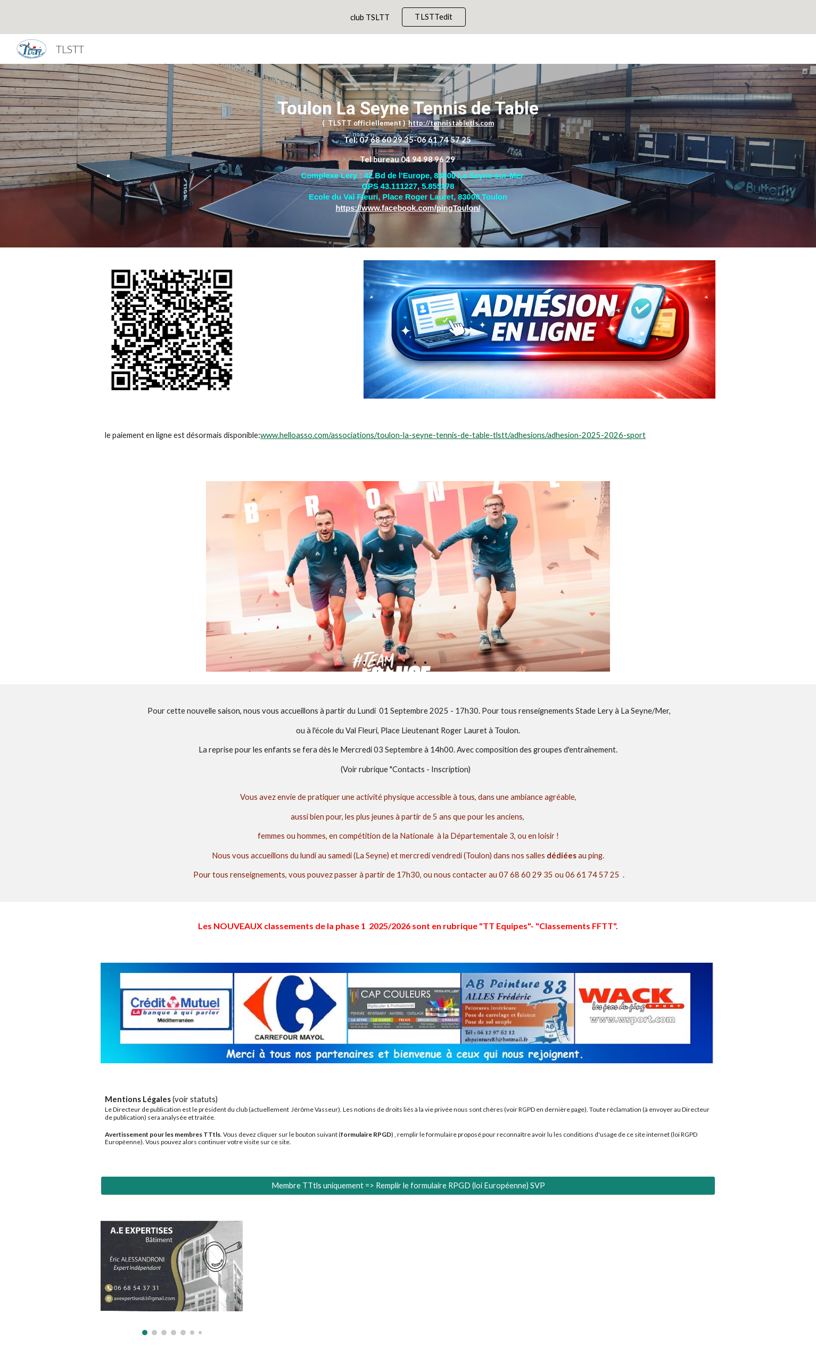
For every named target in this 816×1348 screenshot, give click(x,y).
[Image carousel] (171, 1278)
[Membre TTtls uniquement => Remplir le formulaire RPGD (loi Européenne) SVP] (407, 1185)
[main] (408, 156)
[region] (408, 17)
